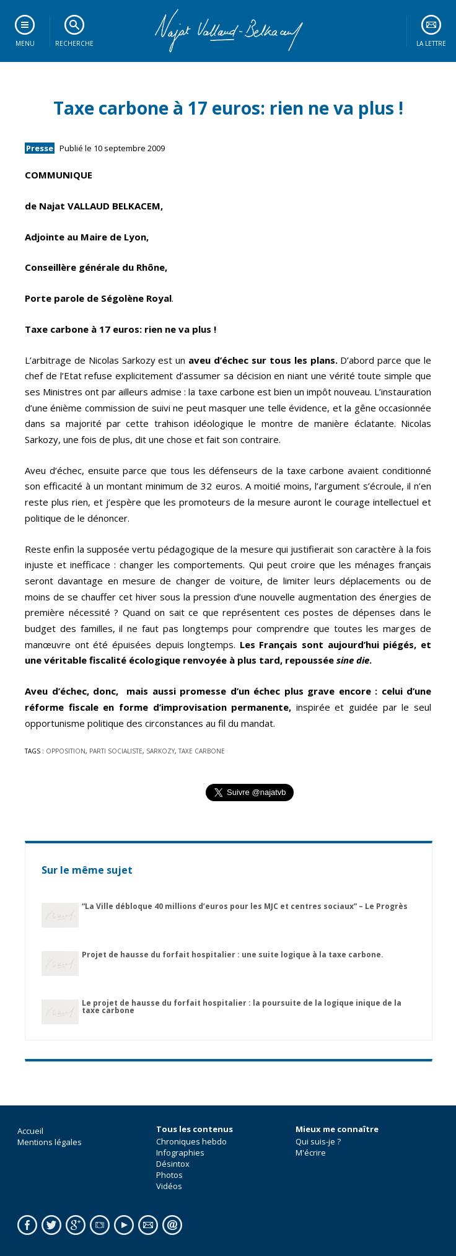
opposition (66, 751)
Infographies (180, 1152)
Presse (39, 148)
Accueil (30, 1130)
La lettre (431, 43)
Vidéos (169, 1186)
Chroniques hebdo (191, 1141)
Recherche (74, 43)
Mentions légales (49, 1142)
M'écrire (311, 1152)
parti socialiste (115, 751)
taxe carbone (201, 751)
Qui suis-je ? (318, 1141)
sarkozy (160, 751)
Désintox (173, 1163)
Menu (25, 43)
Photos (169, 1174)
